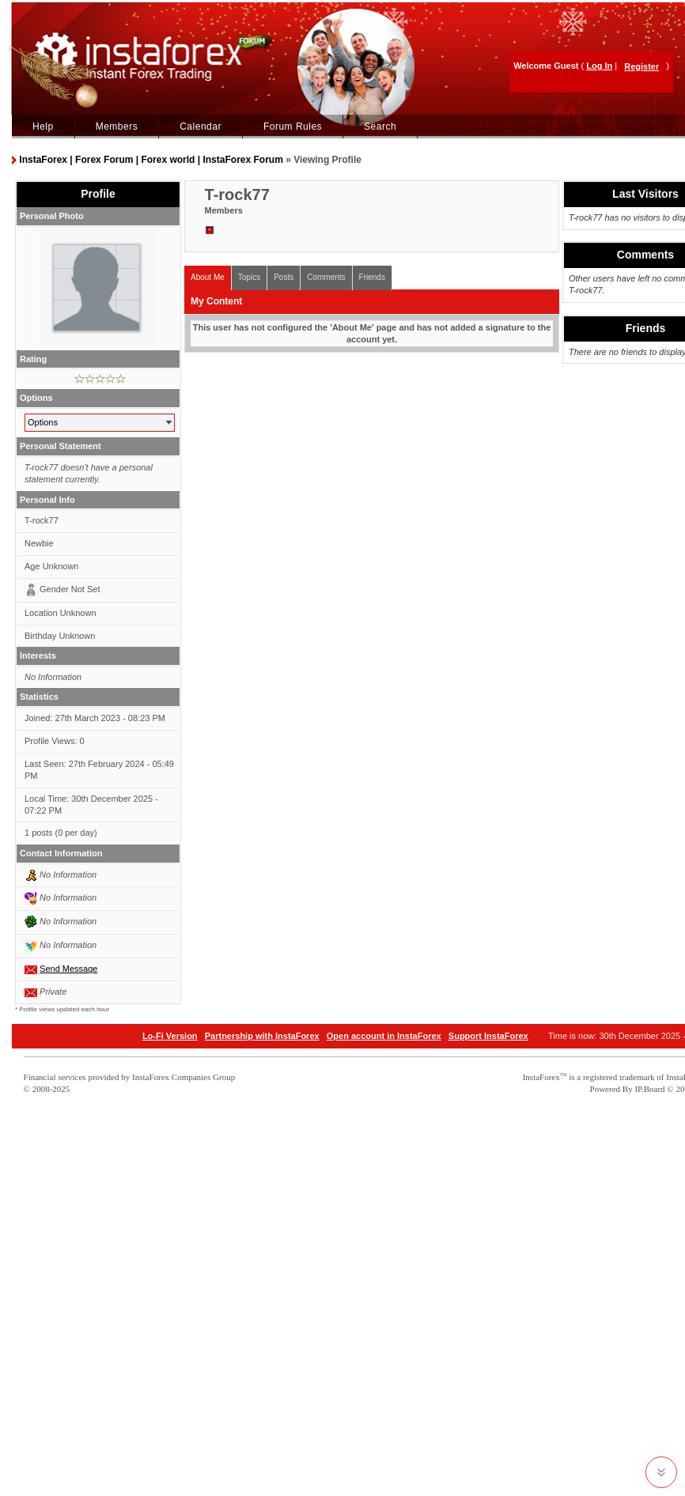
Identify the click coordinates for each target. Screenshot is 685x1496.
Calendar (200, 126)
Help (43, 126)
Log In (599, 65)
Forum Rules (292, 126)
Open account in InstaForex (384, 1036)
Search (380, 126)
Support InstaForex (488, 1036)
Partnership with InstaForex (262, 1036)
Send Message (68, 968)
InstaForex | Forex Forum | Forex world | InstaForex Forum (150, 159)
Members (117, 126)
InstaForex (541, 1077)
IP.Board (649, 1089)
